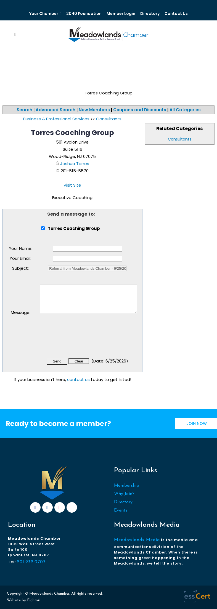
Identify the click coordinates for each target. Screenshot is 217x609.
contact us (78, 379)
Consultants (179, 139)
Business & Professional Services (56, 119)
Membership (126, 485)
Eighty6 (33, 600)
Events (121, 510)
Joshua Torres (74, 163)
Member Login (121, 13)
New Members (94, 110)
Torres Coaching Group (72, 132)
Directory (150, 13)
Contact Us (176, 13)
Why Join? (124, 494)
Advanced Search (55, 110)
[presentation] (82, 339)
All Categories (185, 110)
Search (24, 110)
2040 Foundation (84, 13)
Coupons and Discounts (139, 110)
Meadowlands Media (137, 540)
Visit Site (72, 185)
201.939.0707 (31, 562)
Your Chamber (43, 13)
